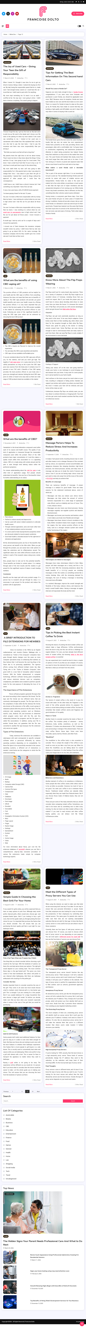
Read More (6, 241)
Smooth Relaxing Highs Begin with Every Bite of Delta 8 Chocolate (53, 1290)
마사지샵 (49, 478)
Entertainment (11, 1138)
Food (48, 628)
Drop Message (80, 1325)
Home (8, 1160)
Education (9, 1134)
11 (22, 1095)
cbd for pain (31, 470)
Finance (8, 1141)
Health (6, 435)
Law (7, 1164)
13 (32, 1095)
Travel (8, 1179)
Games (8, 1149)
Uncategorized (11, 1182)
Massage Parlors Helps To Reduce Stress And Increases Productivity (63, 446)
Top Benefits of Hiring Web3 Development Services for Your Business (54, 1304)
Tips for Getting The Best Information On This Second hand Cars (62, 76)
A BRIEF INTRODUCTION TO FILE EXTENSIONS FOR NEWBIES (20, 641)
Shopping (49, 275)
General (8, 1153)
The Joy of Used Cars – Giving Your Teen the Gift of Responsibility (20, 70)
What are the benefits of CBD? (21, 439)
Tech (5, 633)
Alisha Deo (20, 78)
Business (49, 438)
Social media (10, 1171)
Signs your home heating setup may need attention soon (49, 1275)
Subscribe (77, 13)
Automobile (7, 62)
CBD (5, 276)
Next (38, 1095)
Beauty (8, 1123)
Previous (6, 1095)
